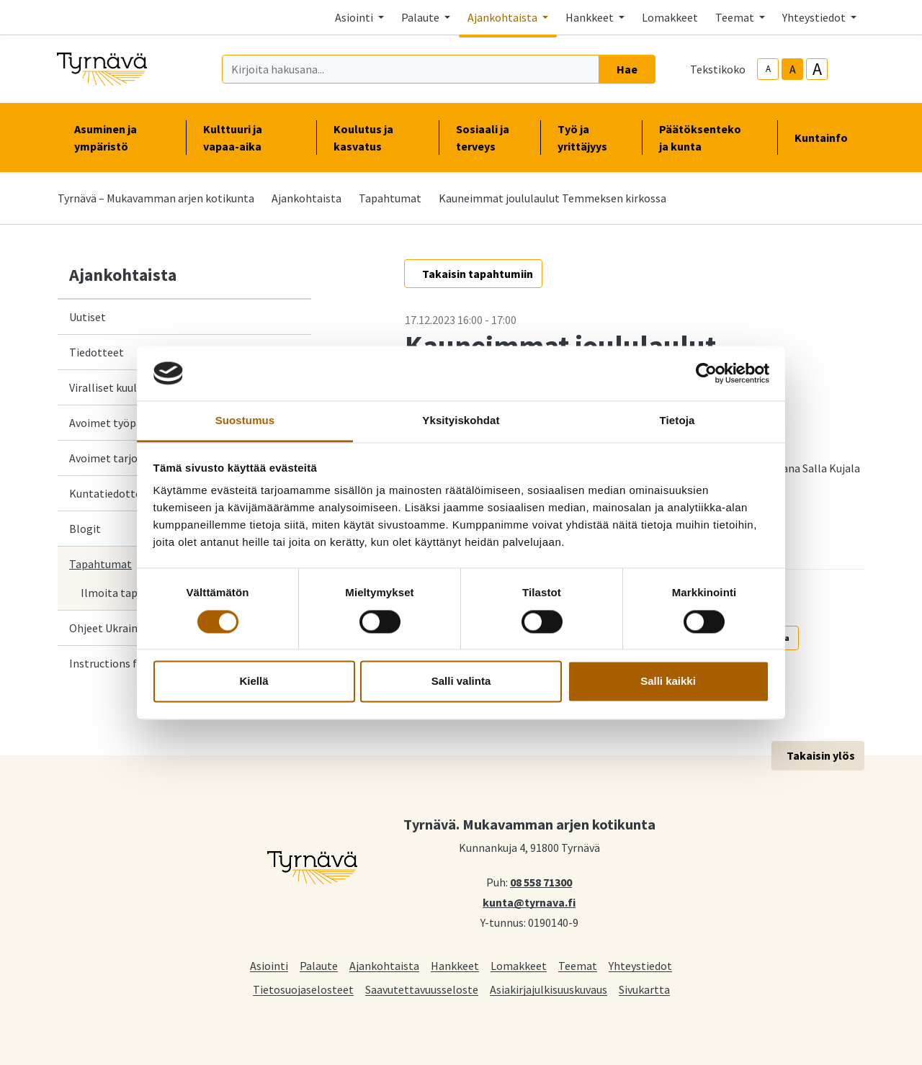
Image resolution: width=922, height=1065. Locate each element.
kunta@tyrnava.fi (529, 901)
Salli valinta (461, 681)
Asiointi (269, 965)
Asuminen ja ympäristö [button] (121, 137)
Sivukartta (644, 989)
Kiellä (253, 681)
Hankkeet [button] (590, 17)
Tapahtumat (390, 198)
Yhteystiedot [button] (815, 17)
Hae (627, 69)
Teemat (577, 965)
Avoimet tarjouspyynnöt (129, 458)
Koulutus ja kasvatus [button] (377, 137)
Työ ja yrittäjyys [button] (591, 137)
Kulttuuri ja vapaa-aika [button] (250, 137)
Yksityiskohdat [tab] (460, 421)
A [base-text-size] (792, 69)
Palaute (319, 965)
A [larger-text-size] (817, 69)
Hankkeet (455, 965)
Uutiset (87, 317)
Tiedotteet (96, 352)
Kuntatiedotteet (110, 493)
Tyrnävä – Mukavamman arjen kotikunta (156, 198)
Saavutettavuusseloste (421, 989)
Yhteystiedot (640, 965)
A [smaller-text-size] (768, 69)
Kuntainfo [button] (827, 137)
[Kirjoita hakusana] (410, 69)
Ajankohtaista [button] (503, 17)
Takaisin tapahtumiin (477, 273)
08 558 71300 (541, 881)
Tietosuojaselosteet (303, 989)
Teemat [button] (735, 17)
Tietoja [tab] (677, 421)
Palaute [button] (421, 17)
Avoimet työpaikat (115, 422)
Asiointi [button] (355, 17)
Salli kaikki (668, 681)
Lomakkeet (670, 17)
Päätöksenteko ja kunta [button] (709, 137)
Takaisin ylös (821, 755)
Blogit (85, 528)
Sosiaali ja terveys (482, 137)
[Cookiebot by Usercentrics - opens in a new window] (706, 373)
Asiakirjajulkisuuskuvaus (548, 989)
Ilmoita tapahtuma (128, 592)
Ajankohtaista (306, 198)
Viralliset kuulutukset (122, 387)
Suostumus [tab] (245, 421)
